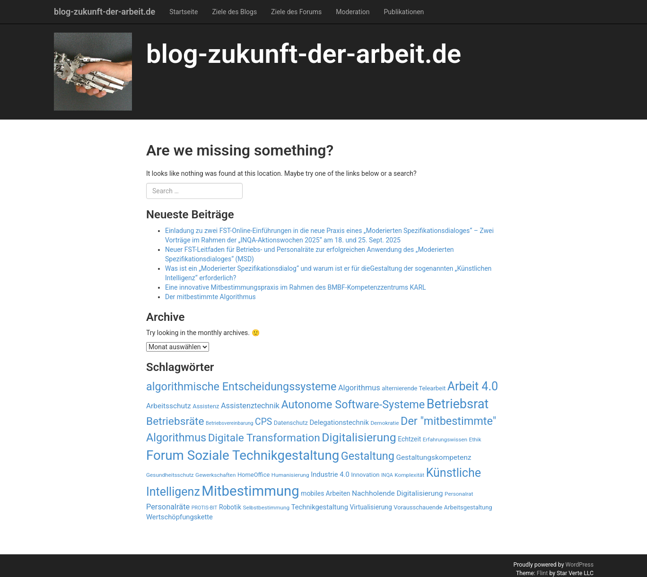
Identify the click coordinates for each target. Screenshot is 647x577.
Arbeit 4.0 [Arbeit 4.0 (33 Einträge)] (472, 386)
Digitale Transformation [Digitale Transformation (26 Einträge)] (264, 437)
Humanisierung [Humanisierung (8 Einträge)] (290, 475)
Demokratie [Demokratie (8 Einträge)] (384, 423)
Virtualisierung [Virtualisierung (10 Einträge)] (371, 507)
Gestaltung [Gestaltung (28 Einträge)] (367, 456)
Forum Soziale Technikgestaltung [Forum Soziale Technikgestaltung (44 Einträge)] (242, 455)
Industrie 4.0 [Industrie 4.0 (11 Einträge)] (330, 474)
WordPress (579, 564)
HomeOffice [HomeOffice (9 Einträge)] (253, 474)
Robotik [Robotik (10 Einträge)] (230, 507)
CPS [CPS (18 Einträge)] (263, 421)
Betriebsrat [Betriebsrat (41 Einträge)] (458, 404)
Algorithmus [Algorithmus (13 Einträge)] (359, 387)
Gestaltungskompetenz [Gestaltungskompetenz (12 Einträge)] (433, 457)
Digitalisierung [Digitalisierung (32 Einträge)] (359, 437)
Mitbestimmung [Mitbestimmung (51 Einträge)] (250, 491)
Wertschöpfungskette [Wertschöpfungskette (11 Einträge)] (179, 517)
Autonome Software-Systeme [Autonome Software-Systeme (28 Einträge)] (353, 404)
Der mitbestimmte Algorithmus (210, 297)
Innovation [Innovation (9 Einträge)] (365, 474)
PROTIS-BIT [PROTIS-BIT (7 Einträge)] (205, 508)
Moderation (352, 12)
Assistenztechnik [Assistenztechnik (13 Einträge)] (250, 405)
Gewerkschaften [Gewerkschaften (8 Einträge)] (215, 475)
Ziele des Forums (296, 12)
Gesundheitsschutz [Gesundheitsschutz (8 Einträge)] (170, 475)
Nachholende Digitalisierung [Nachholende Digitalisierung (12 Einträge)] (397, 493)
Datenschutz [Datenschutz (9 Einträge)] (291, 422)
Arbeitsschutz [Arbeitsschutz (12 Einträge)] (168, 406)
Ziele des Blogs (234, 12)
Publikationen (404, 12)
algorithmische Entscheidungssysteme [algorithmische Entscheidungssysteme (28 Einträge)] (241, 386)
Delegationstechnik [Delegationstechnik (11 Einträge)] (339, 422)
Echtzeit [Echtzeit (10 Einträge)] (409, 439)
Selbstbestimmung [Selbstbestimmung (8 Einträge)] (266, 507)
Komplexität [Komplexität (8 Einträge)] (409, 475)
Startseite (183, 12)
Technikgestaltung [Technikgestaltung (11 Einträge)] (319, 507)
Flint (542, 573)
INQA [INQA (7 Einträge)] (387, 475)
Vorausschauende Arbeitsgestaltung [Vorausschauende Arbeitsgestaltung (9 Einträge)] (442, 507)
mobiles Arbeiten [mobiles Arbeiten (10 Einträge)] (325, 493)
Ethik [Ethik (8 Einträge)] (475, 439)
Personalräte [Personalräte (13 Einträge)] (168, 506)
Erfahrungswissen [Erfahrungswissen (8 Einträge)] (445, 439)
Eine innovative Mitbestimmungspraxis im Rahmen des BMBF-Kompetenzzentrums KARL (295, 287)
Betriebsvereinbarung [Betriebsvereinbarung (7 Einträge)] (230, 423)
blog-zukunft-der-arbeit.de (104, 12)
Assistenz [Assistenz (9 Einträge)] (205, 406)
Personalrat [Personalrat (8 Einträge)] (459, 494)
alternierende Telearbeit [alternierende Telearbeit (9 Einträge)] (414, 388)
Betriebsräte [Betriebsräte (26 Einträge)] (175, 421)
